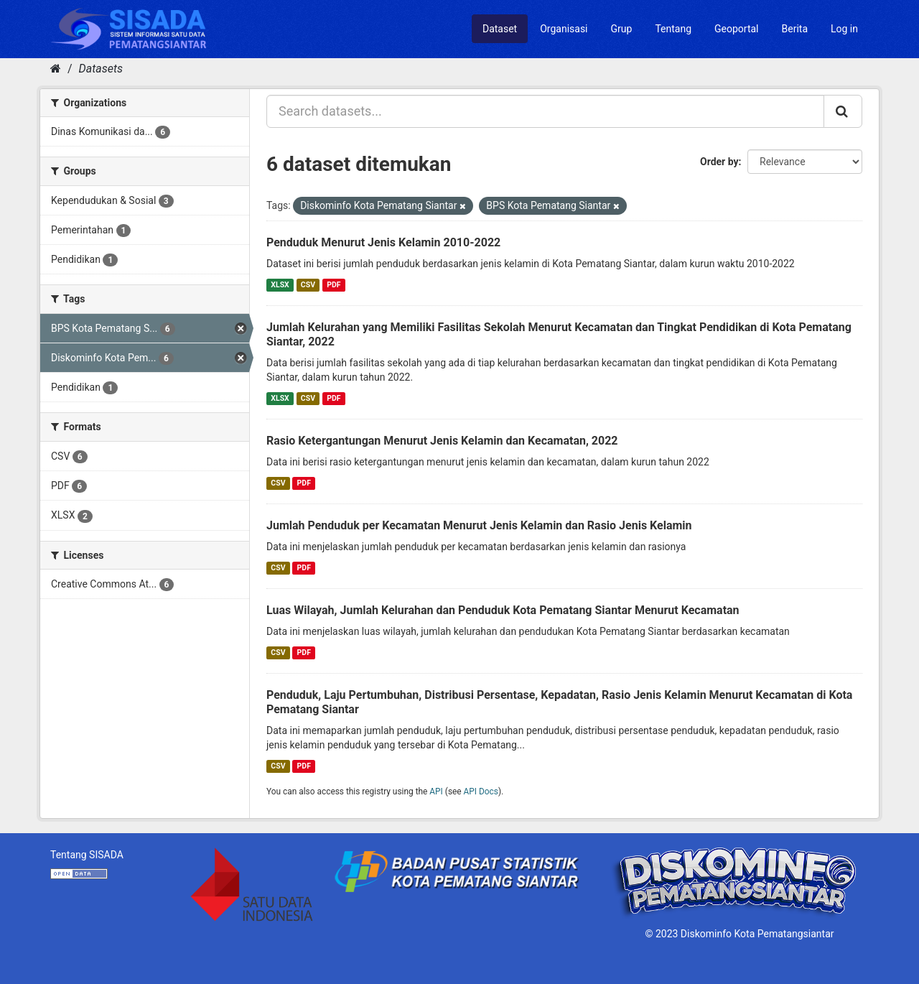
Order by (719, 161)
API (436, 791)
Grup (622, 28)
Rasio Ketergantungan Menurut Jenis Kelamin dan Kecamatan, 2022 (442, 440)
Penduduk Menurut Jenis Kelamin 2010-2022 (383, 242)
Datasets (101, 68)
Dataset (499, 28)
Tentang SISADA (86, 854)
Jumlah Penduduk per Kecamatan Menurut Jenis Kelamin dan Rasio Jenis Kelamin (479, 525)
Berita (795, 28)
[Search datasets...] (545, 111)
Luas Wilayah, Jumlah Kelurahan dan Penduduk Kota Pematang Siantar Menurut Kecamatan (503, 610)
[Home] (55, 68)
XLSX (280, 284)
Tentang (673, 28)
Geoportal (736, 28)
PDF (333, 284)
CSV (308, 284)
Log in (844, 28)
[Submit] (843, 111)
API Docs (481, 791)
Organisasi (563, 28)
